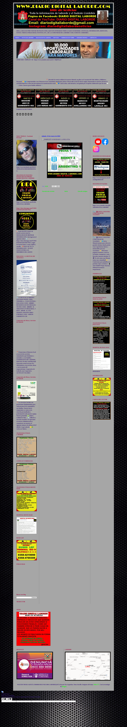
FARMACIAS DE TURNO (67, 37)
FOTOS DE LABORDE (28, 37)
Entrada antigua (82, 191)
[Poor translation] (9, 699)
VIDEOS (17, 37)
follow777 (96, 684)
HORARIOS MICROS (82, 37)
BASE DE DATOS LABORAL (43, 37)
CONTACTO (93, 37)
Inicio (66, 191)
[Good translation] (4, 699)
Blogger (64, 686)
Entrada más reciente (48, 191)
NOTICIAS (56, 37)
